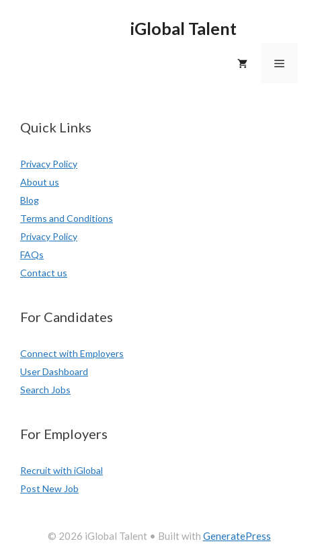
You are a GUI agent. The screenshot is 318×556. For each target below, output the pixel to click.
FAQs (32, 254)
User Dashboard (54, 371)
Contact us (43, 272)
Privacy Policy (48, 163)
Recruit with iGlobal (61, 470)
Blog (29, 200)
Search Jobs (45, 389)
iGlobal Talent (183, 28)
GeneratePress (237, 536)
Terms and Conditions (66, 218)
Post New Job (49, 488)
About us (39, 182)
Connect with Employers (72, 353)
